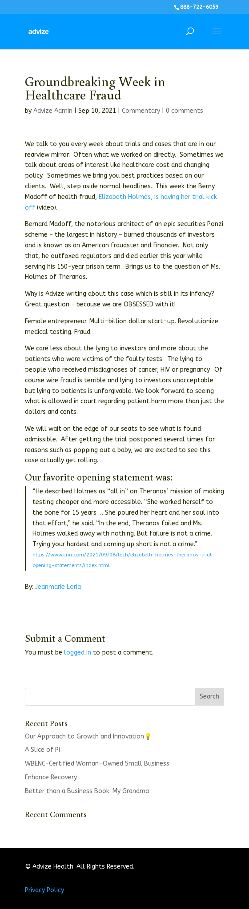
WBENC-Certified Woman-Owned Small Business (97, 763)
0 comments (184, 111)
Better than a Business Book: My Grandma (87, 791)
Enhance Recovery (51, 777)
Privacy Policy (44, 890)
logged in (77, 652)
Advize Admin (52, 111)
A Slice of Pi (42, 750)
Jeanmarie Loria (58, 587)
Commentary (141, 111)
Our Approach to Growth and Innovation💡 (88, 736)
